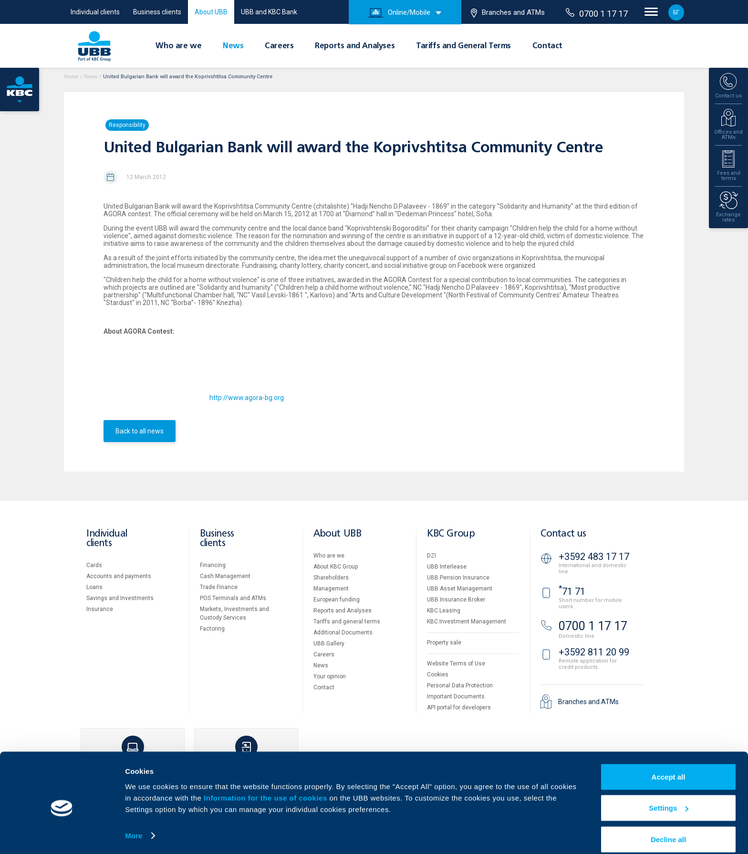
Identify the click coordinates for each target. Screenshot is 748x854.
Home (71, 77)
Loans (94, 587)
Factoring (212, 628)
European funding (336, 599)
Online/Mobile (399, 13)
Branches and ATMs (508, 13)
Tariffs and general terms (346, 621)
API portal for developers (459, 707)
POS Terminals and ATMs (233, 598)
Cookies (437, 674)
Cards (94, 565)
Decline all (668, 828)
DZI (431, 555)
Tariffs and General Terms (463, 46)
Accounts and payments (118, 576)
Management (331, 588)
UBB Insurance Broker (456, 599)
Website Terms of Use (456, 663)
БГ (676, 12)
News (233, 46)
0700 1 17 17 (597, 13)
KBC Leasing (443, 610)
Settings (668, 797)
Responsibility (127, 125)
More (133, 825)
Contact (547, 46)
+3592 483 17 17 (594, 556)
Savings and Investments (120, 598)
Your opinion (329, 676)
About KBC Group (335, 566)
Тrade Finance (219, 587)
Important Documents (456, 696)
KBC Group (451, 533)
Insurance (99, 609)
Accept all (669, 766)
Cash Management (225, 576)
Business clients (157, 12)
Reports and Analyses (355, 46)
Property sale (444, 642)
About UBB (211, 12)
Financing (213, 565)
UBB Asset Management (459, 588)
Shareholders (331, 577)
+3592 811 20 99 (594, 652)
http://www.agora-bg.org (246, 397)
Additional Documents (343, 632)
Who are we (178, 46)
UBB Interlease (447, 566)
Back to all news (139, 431)
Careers (279, 46)
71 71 (572, 591)
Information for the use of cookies (266, 787)
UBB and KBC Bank (269, 12)
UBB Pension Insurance (458, 577)
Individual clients (95, 12)
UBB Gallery (328, 643)
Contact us (563, 533)
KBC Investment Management (466, 621)
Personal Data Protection (460, 685)
